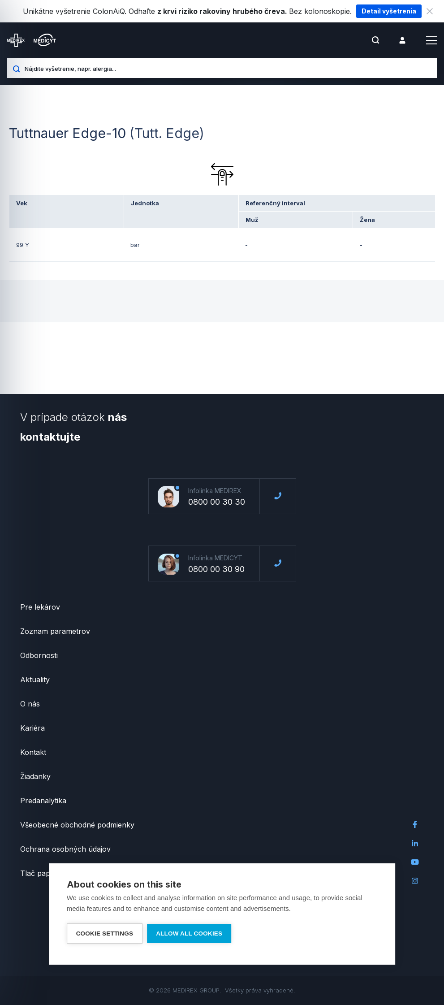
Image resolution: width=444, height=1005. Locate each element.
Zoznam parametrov (55, 631)
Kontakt (33, 752)
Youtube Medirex (415, 862)
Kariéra (32, 727)
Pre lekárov (40, 606)
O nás (30, 703)
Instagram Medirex (415, 881)
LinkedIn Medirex (415, 843)
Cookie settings (105, 933)
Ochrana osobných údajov (65, 849)
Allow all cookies (189, 933)
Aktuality (35, 679)
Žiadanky (35, 776)
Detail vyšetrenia (389, 11)
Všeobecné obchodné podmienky (77, 824)
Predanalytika (43, 800)
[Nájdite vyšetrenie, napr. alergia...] (227, 68)
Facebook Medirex (415, 824)
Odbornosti (39, 655)
